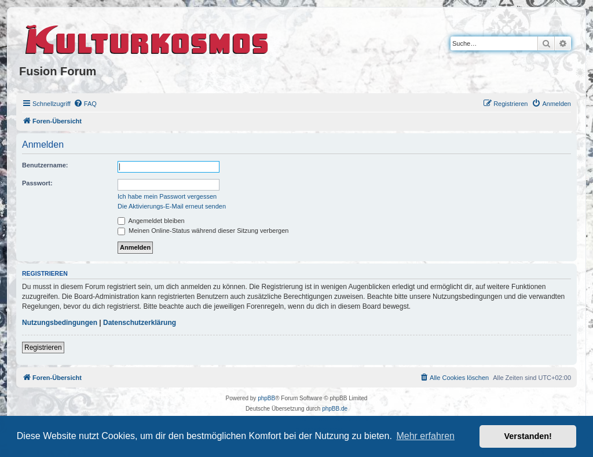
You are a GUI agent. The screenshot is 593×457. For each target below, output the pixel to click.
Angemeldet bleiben (151, 220)
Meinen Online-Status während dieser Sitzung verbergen (203, 230)
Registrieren (43, 347)
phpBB (266, 398)
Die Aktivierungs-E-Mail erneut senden (172, 206)
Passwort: (37, 183)
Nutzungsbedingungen (59, 323)
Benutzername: (45, 165)
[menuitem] (85, 104)
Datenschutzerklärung (139, 323)
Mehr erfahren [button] (425, 436)
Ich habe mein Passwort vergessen (167, 196)
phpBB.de (334, 408)
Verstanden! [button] (528, 436)
